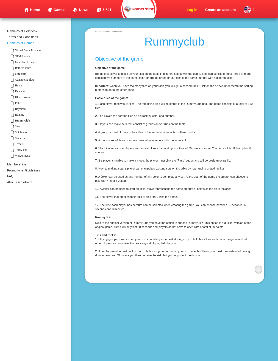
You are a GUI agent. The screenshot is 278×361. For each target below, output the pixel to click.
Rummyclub (117, 31)
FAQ (10, 176)
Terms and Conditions (22, 37)
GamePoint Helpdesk (22, 31)
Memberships (16, 164)
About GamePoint (19, 182)
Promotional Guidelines (23, 170)
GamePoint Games (20, 43)
